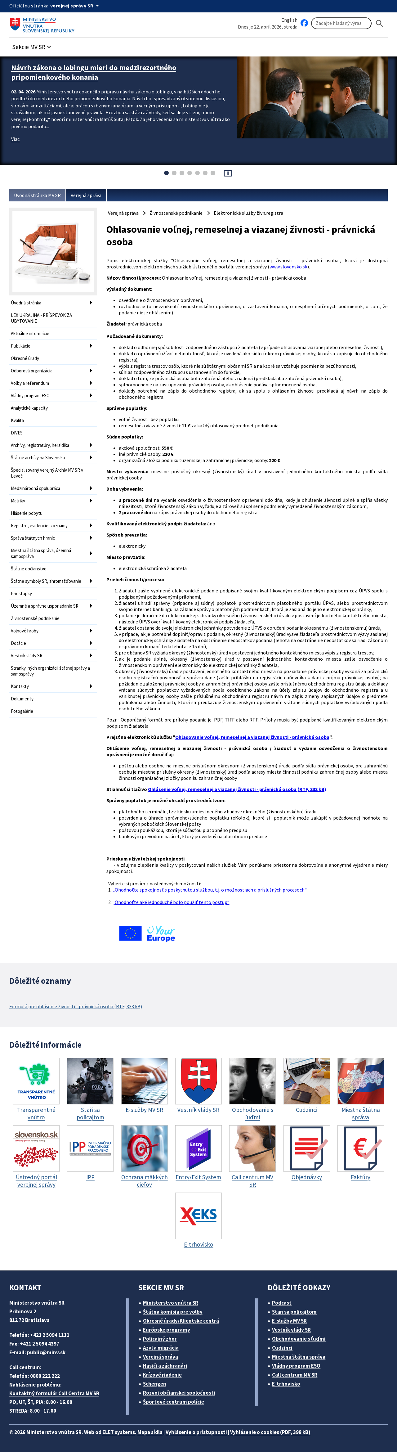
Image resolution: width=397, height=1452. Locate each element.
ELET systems (118, 1432)
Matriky (18, 501)
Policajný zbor (160, 1338)
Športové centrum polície (173, 1401)
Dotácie (18, 643)
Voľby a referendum (30, 383)
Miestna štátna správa (298, 1356)
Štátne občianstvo (29, 569)
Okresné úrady (25, 358)
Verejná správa (86, 195)
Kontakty (20, 686)
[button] (32, 45)
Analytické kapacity (29, 408)
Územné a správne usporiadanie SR (44, 606)
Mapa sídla (150, 1432)
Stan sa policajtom (294, 1311)
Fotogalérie (22, 711)
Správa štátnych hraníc (33, 538)
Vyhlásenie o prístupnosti (196, 1432)
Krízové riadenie (162, 1374)
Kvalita (17, 420)
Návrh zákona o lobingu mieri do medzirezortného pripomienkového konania (93, 72)
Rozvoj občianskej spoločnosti (179, 1392)
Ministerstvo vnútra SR (170, 1302)
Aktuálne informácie (30, 333)
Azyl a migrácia (161, 1347)
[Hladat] (380, 23)
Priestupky (21, 593)
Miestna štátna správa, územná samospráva (41, 553)
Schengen (154, 1383)
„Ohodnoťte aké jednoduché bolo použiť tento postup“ (171, 902)
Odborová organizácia (31, 371)
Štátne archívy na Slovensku (38, 458)
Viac (15, 139)
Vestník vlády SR (26, 656)
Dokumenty (22, 699)
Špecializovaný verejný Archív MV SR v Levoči (47, 473)
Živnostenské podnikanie (35, 618)
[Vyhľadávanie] (341, 23)
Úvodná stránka (26, 303)
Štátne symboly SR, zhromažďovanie (46, 581)
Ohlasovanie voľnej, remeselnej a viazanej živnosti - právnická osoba (252, 737)
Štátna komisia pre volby (173, 1311)
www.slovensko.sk (288, 266)
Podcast (282, 1302)
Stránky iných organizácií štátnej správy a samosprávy (50, 671)
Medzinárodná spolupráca (35, 488)
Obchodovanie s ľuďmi (299, 1338)
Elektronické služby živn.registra (248, 213)
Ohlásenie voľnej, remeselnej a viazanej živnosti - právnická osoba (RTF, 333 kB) (237, 789)
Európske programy (166, 1329)
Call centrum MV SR (294, 1374)
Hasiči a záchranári (165, 1365)
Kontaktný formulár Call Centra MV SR (54, 1393)
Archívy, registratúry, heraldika (40, 445)
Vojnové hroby (24, 631)
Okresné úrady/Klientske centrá (181, 1320)
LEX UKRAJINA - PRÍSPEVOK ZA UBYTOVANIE (41, 318)
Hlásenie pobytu (26, 513)
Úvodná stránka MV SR (37, 195)
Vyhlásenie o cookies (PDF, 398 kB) (270, 1432)
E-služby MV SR (289, 1320)
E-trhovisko (286, 1383)
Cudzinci (282, 1347)
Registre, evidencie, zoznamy (39, 525)
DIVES (17, 433)
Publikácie (20, 346)
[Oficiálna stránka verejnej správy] (75, 5)
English (289, 20)
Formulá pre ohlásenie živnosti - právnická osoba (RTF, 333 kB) (75, 1006)
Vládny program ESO (30, 395)
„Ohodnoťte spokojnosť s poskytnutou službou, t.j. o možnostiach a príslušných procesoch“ (210, 890)
